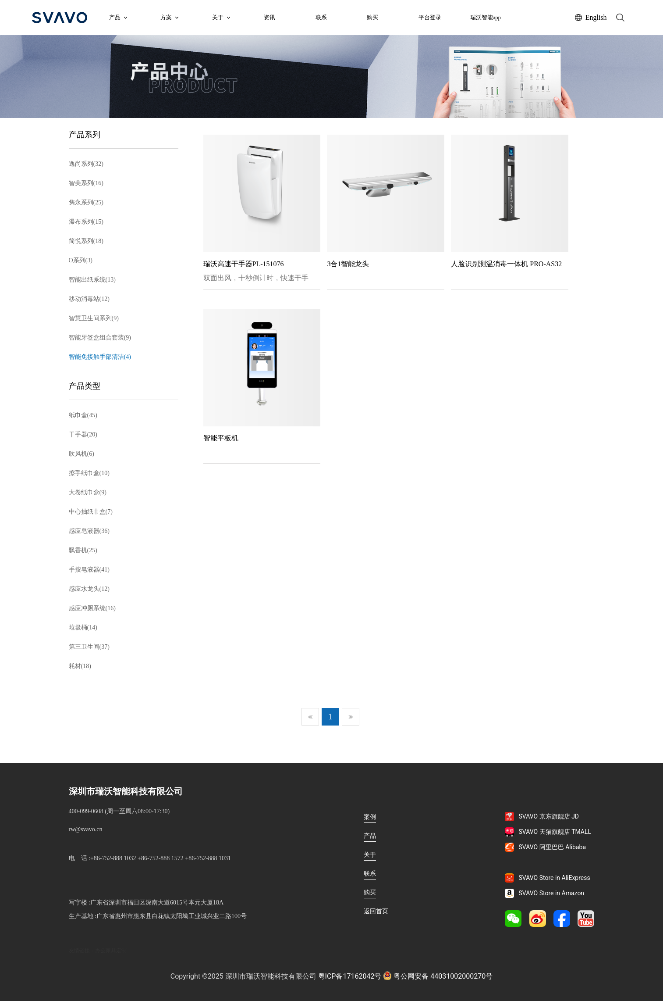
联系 (321, 17)
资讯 (269, 17)
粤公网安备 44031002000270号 (438, 975)
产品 (118, 17)
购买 (372, 17)
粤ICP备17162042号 (350, 976)
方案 (169, 17)
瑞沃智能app (485, 17)
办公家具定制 (111, 950)
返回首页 (376, 911)
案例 (370, 816)
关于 (370, 854)
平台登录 (429, 17)
